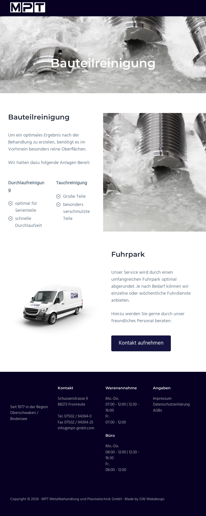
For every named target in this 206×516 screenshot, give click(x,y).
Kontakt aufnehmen (141, 343)
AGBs (157, 410)
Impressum (162, 399)
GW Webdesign (152, 499)
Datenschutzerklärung (171, 404)
